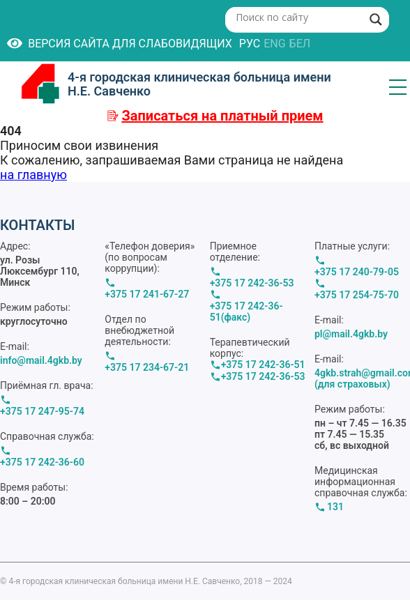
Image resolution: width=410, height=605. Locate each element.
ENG (274, 43)
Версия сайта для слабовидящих (119, 43)
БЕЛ (300, 43)
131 (335, 506)
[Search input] (297, 16)
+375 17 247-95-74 (42, 411)
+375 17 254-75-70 (356, 294)
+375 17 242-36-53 (252, 283)
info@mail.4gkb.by (41, 360)
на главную (33, 174)
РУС (249, 43)
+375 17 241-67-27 (147, 294)
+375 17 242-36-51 (263, 364)
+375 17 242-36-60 (42, 462)
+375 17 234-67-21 (147, 367)
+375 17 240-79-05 (356, 271)
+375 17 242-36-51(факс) (246, 311)
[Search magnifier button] (376, 19)
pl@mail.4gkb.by (351, 333)
